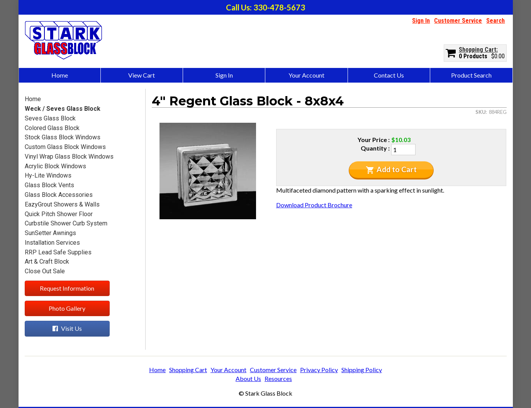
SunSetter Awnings (50, 233)
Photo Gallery (67, 308)
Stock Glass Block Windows (62, 137)
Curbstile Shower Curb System (66, 223)
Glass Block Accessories (59, 194)
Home (59, 75)
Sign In (421, 20)
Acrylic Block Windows (55, 166)
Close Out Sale (45, 271)
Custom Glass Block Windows (65, 147)
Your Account (306, 75)
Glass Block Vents (49, 185)
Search (495, 20)
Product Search (471, 75)
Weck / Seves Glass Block (62, 108)
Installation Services (52, 242)
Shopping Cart (477, 49)
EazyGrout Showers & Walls (62, 204)
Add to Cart (391, 169)
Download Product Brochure (314, 204)
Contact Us (389, 75)
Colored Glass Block (52, 128)
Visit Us (67, 328)
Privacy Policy (319, 369)
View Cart (141, 75)
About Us (248, 378)
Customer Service (458, 20)
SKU (480, 112)
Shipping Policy (361, 369)
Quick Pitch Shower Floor (59, 214)
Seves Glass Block (50, 118)
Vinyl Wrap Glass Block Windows (69, 156)
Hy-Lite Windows (48, 175)
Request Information (67, 288)
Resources (278, 378)
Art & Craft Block (47, 261)
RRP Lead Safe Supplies (58, 252)
